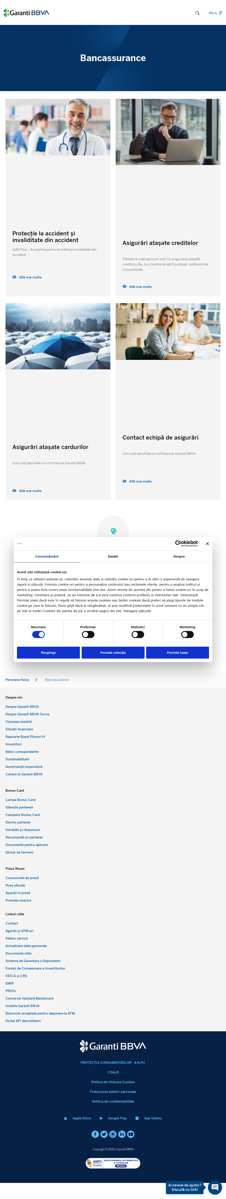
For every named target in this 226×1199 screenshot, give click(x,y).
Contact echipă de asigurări (160, 437)
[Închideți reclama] (207, 543)
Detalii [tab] (113, 556)
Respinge (48, 652)
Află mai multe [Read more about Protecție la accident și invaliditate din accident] (26, 277)
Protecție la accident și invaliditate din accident (45, 236)
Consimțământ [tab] (46, 556)
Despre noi (113, 675)
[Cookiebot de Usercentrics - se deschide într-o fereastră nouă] (178, 543)
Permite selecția (113, 652)
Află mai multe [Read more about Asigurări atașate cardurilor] (26, 491)
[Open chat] (212, 1187)
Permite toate (177, 652)
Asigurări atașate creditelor (160, 243)
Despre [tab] (179, 556)
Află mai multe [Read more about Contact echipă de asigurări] (137, 481)
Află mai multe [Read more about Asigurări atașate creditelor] (137, 287)
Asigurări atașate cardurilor (50, 447)
